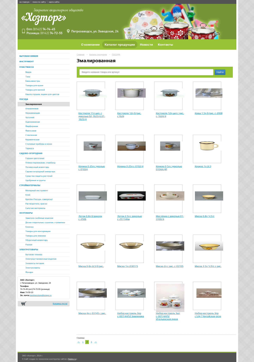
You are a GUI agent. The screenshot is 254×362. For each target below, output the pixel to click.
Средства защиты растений (38, 176)
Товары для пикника (35, 235)
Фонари (29, 272)
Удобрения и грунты (35, 180)
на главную (24, 2)
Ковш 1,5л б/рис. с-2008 (208, 113)
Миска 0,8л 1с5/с (204, 216)
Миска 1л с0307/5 (127, 266)
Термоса (29, 148)
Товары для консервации (37, 231)
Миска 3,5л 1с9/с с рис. (208, 266)
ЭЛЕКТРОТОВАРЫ (28, 249)
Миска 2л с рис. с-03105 (169, 266)
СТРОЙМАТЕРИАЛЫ (29, 185)
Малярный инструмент (36, 190)
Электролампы (32, 268)
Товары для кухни (34, 85)
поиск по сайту (39, 2)
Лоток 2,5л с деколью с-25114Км (129, 218)
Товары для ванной (35, 90)
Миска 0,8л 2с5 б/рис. (91, 266)
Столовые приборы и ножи (38, 144)
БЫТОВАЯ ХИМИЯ (28, 56)
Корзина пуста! (60, 303)
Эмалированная (33, 104)
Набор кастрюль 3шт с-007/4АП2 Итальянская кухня (168, 316)
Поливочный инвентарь (37, 167)
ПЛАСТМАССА (26, 67)
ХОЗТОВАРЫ (26, 213)
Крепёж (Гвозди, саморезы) (39, 199)
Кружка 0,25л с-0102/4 (130, 166)
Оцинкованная (32, 122)
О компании (90, 44)
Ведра (28, 72)
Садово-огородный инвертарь (40, 171)
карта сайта (54, 2)
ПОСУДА (23, 99)
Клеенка (29, 227)
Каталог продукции (120, 44)
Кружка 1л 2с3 (203, 166)
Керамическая (32, 139)
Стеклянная (31, 135)
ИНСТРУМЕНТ (26, 61)
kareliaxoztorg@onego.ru (41, 295)
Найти (220, 72)
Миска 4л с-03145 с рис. (92, 313)
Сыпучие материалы (35, 208)
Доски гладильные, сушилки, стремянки (45, 222)
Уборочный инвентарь (36, 240)
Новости (146, 44)
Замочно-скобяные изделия (39, 218)
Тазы (27, 76)
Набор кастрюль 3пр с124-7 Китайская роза (208, 315)
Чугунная (29, 117)
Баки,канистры (32, 81)
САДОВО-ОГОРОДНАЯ (30, 153)
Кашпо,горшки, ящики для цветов (42, 94)
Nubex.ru (72, 359)
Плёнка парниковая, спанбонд (40, 162)
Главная (80, 54)
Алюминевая (31, 108)
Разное (28, 244)
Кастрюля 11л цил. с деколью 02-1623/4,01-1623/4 (91, 116)
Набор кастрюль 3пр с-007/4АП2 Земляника (130, 315)
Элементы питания (34, 263)
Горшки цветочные (34, 158)
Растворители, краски (36, 203)
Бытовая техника (33, 254)
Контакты (165, 44)
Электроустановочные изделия (40, 259)
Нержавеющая (32, 113)
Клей (27, 195)
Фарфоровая (31, 126)
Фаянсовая (30, 130)
